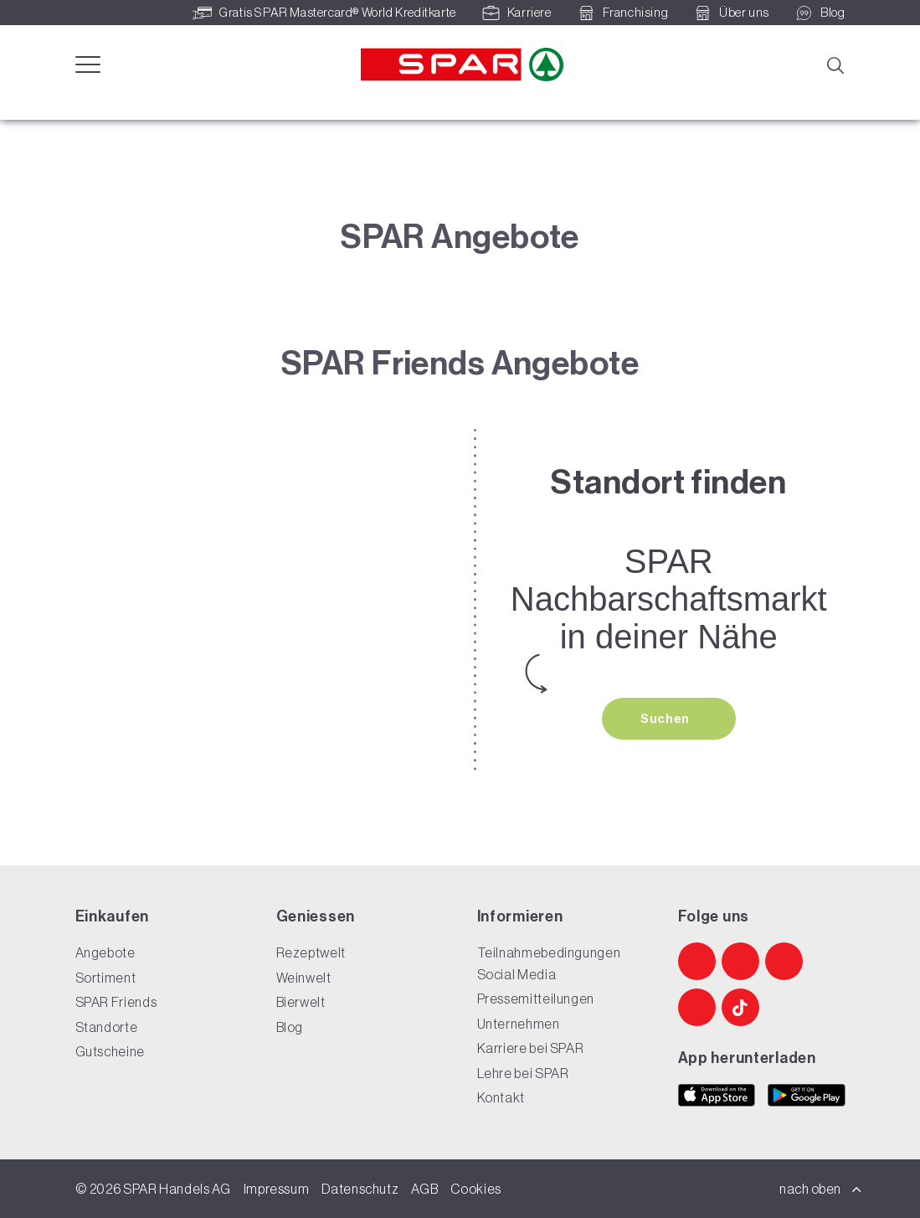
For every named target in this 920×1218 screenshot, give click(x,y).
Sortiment (105, 977)
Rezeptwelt (311, 953)
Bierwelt (301, 1002)
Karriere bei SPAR (530, 1048)
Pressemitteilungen (536, 999)
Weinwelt (304, 977)
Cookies (475, 1188)
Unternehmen (518, 1023)
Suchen (666, 718)
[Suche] (834, 64)
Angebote (105, 953)
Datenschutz (359, 1188)
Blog (290, 1027)
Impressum (277, 1188)
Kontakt (501, 1098)
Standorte (106, 1027)
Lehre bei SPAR (523, 1073)
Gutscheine (110, 1052)
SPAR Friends (116, 1002)
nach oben (820, 1188)
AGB (424, 1188)
